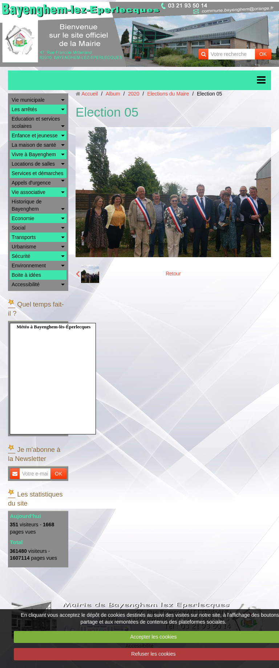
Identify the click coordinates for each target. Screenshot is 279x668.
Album (113, 94)
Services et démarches (37, 173)
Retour (173, 273)
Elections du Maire (168, 94)
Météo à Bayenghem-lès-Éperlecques (54, 326)
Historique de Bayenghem (27, 205)
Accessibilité (26, 284)
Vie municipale (28, 100)
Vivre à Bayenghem (34, 154)
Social (18, 228)
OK (263, 54)
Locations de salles (33, 164)
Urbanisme (24, 247)
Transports (24, 237)
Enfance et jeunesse (35, 135)
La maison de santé (34, 145)
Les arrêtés (24, 109)
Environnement (29, 265)
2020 (133, 94)
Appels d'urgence (31, 183)
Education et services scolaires (36, 122)
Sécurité (21, 256)
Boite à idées (26, 275)
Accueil (89, 94)
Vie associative (28, 192)
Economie (23, 218)
